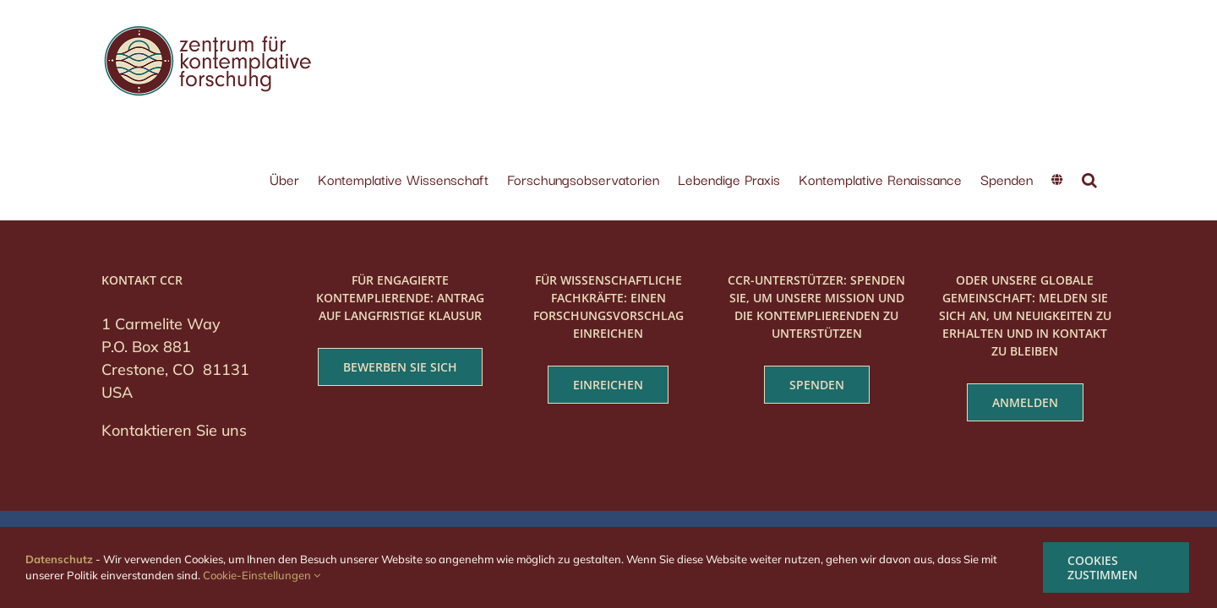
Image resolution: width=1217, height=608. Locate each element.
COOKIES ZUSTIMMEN (1102, 567)
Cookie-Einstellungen (261, 575)
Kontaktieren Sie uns (174, 351)
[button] (1108, 39)
